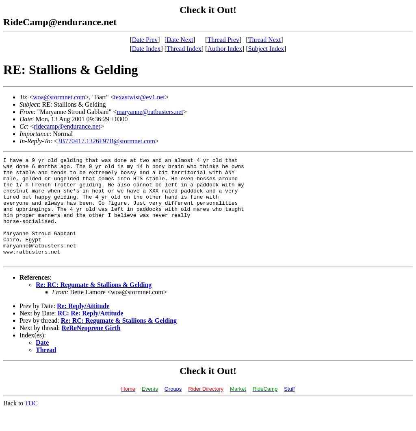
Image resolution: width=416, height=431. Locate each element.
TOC (31, 423)
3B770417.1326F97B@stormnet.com (106, 141)
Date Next (180, 39)
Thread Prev (223, 39)
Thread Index (184, 48)
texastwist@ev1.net (139, 97)
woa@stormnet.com (59, 97)
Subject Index (266, 48)
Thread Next (264, 39)
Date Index (146, 48)
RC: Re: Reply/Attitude (91, 333)
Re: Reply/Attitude (83, 326)
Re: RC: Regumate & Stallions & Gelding (94, 305)
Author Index (224, 48)
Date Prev (145, 39)
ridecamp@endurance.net (67, 126)
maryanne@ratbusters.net (150, 111)
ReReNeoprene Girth (91, 348)
